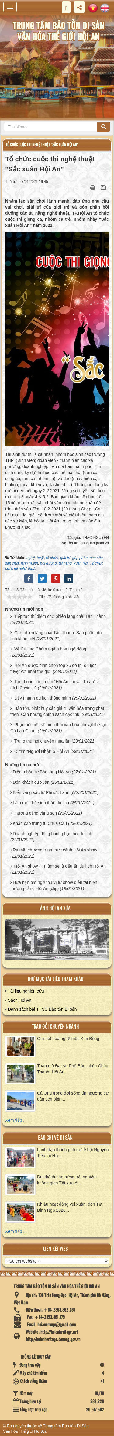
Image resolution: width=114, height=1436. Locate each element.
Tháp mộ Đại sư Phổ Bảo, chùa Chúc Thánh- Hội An (72, 1068)
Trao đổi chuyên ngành (55, 1026)
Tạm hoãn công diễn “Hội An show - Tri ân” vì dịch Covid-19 (55, 684)
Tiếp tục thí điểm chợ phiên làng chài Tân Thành (60, 616)
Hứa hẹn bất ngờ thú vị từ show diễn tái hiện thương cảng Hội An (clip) (53, 885)
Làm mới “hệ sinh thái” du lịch (41, 802)
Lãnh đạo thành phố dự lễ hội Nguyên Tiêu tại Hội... (73, 1152)
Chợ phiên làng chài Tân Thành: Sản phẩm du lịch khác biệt (56, 635)
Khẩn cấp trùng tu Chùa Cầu (40, 823)
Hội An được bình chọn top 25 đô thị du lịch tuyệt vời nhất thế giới (53, 668)
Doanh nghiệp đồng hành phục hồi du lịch (52, 833)
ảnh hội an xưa (55, 908)
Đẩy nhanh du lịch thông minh (42, 698)
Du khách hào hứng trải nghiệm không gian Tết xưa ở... (67, 1179)
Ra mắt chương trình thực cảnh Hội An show (55, 850)
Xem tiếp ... (16, 1120)
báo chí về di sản (55, 1138)
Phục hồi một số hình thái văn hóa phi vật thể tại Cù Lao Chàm (58, 727)
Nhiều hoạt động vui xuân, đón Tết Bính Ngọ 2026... (69, 1207)
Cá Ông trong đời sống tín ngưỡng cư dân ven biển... (73, 1096)
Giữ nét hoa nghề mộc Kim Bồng (68, 1038)
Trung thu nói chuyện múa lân (42, 741)
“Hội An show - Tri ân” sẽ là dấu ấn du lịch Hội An (59, 866)
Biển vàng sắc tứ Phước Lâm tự (43, 792)
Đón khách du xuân (31, 782)
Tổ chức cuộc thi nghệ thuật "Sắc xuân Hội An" (42, 145)
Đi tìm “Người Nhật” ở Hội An (41, 751)
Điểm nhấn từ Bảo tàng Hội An (42, 771)
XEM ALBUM (57, 942)
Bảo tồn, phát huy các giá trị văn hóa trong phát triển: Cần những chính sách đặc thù (57, 711)
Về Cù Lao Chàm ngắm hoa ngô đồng (50, 649)
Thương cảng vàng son (35, 813)
